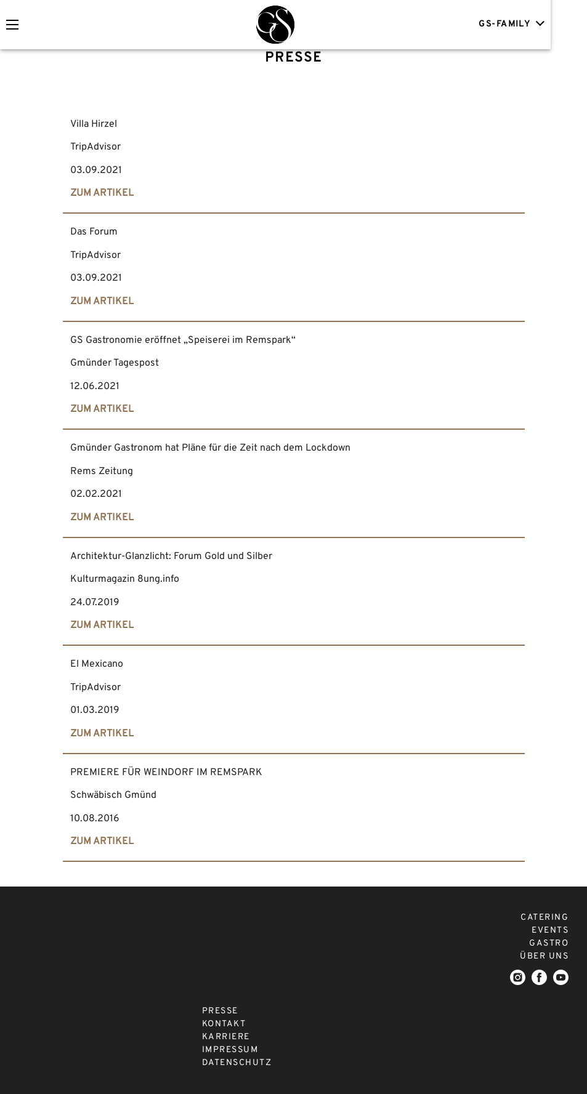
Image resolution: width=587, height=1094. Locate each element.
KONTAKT (224, 1024)
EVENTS (550, 930)
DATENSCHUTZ (237, 1063)
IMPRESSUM (230, 1050)
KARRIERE (226, 1037)
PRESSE (220, 1011)
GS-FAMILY (545, 24)
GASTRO (549, 943)
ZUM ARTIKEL (102, 193)
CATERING (544, 917)
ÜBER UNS (544, 956)
